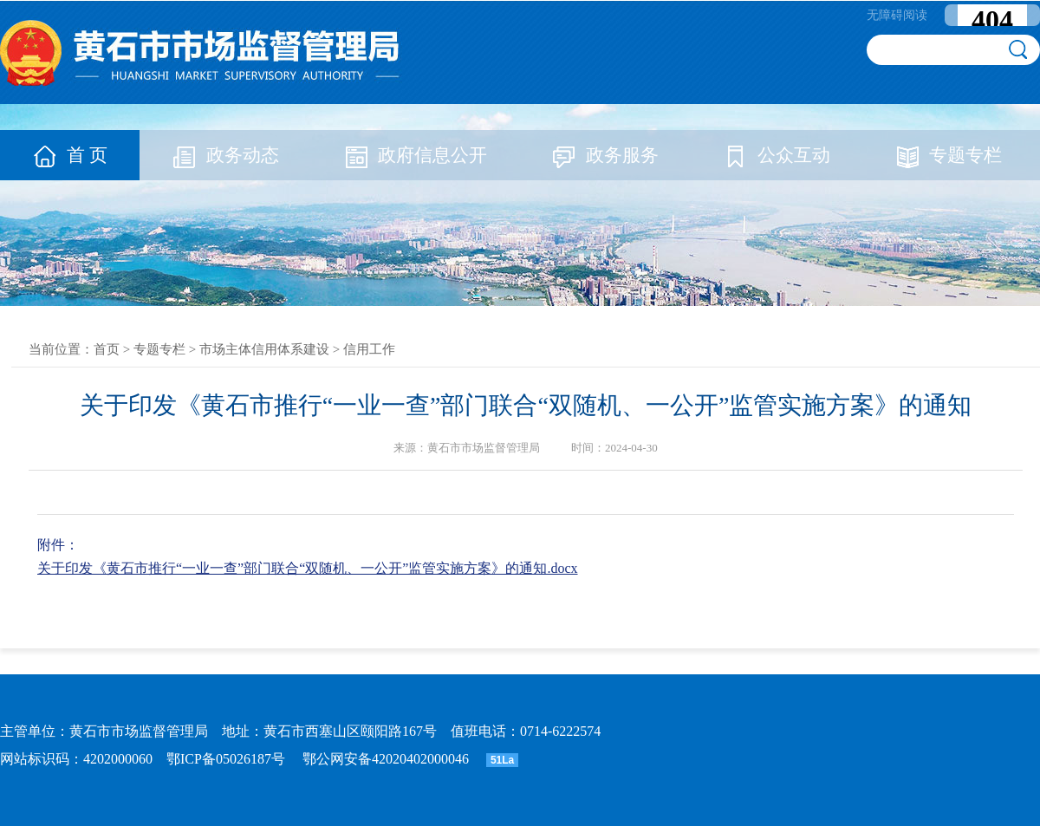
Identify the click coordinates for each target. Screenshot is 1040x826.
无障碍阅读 (897, 15)
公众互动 (776, 155)
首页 (107, 349)
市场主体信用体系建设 (264, 349)
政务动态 (225, 155)
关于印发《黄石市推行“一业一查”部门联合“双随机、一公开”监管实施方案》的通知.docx (307, 568)
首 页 (69, 155)
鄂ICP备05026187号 (225, 758)
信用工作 (369, 349)
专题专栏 (948, 155)
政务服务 (605, 155)
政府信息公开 (415, 155)
